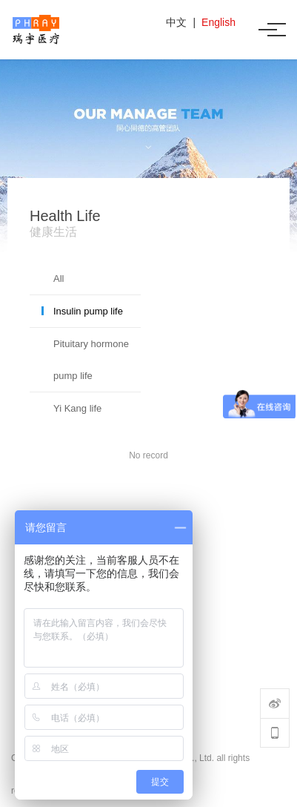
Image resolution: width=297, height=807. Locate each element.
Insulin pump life (88, 311)
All (58, 278)
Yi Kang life (77, 408)
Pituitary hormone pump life (91, 359)
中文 (176, 22)
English (218, 22)
